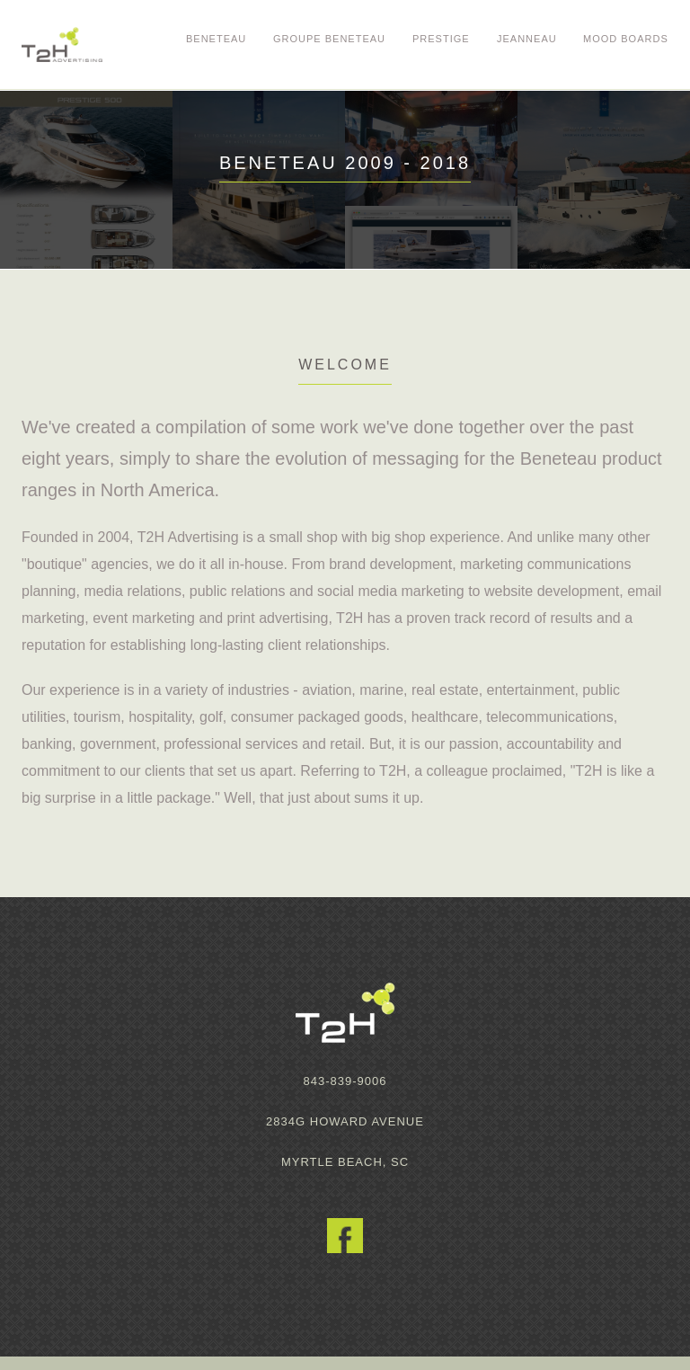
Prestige (441, 38)
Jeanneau (527, 38)
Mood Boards (625, 38)
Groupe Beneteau (329, 38)
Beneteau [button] (216, 38)
